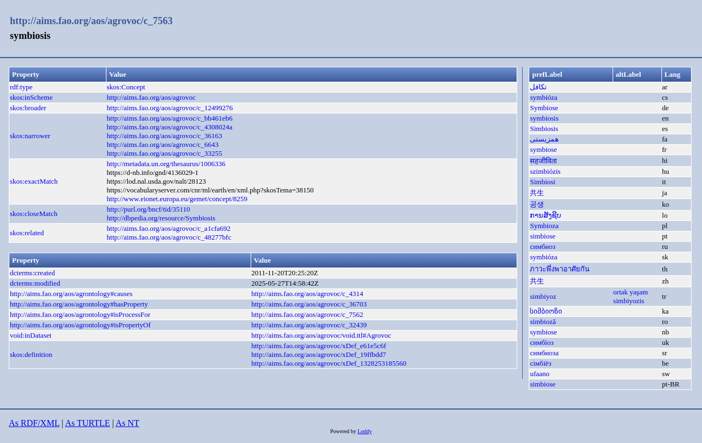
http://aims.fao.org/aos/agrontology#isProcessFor (80, 314)
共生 (537, 193)
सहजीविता (543, 161)
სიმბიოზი (546, 311)
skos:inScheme (31, 97)
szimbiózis (545, 171)
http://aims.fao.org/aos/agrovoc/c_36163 (165, 136)
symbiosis (544, 118)
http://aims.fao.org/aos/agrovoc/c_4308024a (170, 127)
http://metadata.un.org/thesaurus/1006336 (166, 164)
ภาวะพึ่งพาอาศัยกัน (560, 269)
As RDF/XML (34, 423)
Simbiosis (544, 128)
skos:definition (31, 354)
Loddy (365, 431)
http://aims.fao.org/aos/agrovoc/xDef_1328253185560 (328, 363)
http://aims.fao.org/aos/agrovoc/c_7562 (307, 314)
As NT (127, 423)
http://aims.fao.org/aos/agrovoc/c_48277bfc (169, 237)
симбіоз (541, 342)
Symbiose (544, 108)
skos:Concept (126, 87)
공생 (537, 204)
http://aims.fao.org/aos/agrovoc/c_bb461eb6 (170, 118)
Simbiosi (542, 182)
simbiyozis (628, 301)
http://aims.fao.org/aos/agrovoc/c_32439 (309, 325)
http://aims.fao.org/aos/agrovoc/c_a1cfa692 (169, 228)
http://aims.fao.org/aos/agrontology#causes (71, 293)
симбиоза (544, 353)
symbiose (543, 149)
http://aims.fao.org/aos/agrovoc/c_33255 (165, 153)
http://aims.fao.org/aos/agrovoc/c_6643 (163, 144)
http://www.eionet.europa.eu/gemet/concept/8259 (177, 199)
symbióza (543, 97)
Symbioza (544, 226)
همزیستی (544, 139)
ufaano (539, 374)
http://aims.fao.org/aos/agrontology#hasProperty (79, 304)
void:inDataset (31, 335)
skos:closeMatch (34, 213)
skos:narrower (30, 136)
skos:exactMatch (34, 181)
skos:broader (28, 108)
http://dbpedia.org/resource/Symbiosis (161, 218)
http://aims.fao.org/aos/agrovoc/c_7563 (91, 20)
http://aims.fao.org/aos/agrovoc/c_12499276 (170, 108)
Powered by (344, 431)
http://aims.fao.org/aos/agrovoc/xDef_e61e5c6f (318, 346)
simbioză (543, 321)
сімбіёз (540, 363)
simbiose (542, 236)
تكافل (538, 87)
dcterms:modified (35, 283)
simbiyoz (543, 296)
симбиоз (542, 246)
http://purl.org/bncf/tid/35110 (148, 209)
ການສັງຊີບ (545, 215)
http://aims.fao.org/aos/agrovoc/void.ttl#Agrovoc (321, 335)
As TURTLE (87, 423)
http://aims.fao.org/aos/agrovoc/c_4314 (307, 293)
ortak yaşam (630, 292)
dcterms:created (32, 273)
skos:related (27, 233)
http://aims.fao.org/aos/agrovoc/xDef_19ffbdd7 (318, 354)
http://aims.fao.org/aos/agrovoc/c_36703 (309, 304)
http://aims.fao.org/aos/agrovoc (151, 97)
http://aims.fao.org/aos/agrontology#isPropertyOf (80, 325)
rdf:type (21, 87)
